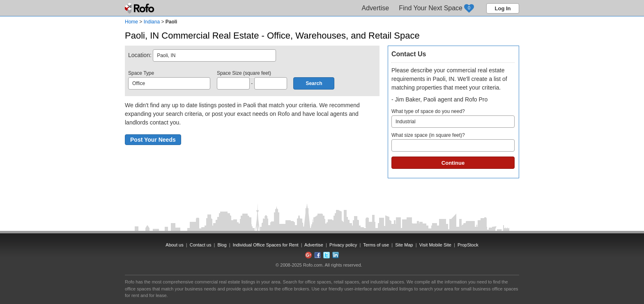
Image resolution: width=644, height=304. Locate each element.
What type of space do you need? (453, 118)
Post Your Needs (153, 139)
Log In (503, 8)
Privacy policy (343, 244)
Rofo (140, 8)
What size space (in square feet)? (453, 142)
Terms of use (376, 244)
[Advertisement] (453, 238)
